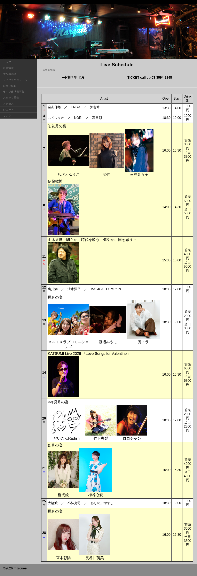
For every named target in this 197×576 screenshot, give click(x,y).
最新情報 (8, 68)
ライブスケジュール (15, 80)
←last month (47, 69)
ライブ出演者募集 (13, 91)
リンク (7, 115)
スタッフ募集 (11, 97)
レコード (8, 109)
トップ (7, 62)
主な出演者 (9, 74)
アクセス (8, 103)
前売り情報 (9, 85)
